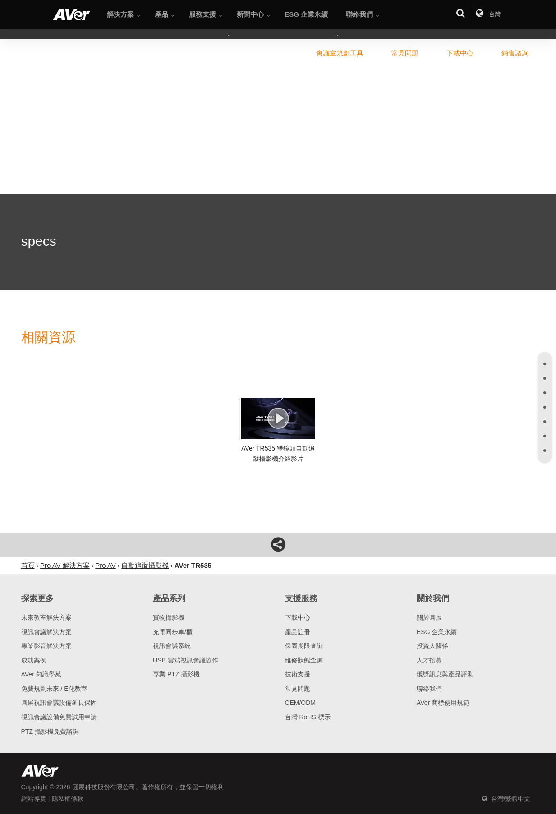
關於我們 (433, 598)
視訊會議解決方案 (46, 631)
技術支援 (297, 674)
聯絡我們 (429, 688)
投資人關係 (432, 645)
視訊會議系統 (172, 645)
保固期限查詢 (304, 645)
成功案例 (33, 660)
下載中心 (297, 617)
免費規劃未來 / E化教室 (54, 688)
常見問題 (297, 688)
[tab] (544, 364)
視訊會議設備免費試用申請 (59, 717)
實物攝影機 (168, 617)
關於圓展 (429, 617)
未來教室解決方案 (46, 617)
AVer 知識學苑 (41, 674)
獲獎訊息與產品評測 (445, 674)
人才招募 (429, 660)
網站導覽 (33, 798)
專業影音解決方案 (46, 645)
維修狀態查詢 (304, 660)
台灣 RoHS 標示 (308, 717)
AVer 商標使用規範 (443, 702)
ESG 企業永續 (437, 631)
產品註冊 (297, 631)
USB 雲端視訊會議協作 (185, 660)
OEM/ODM (300, 702)
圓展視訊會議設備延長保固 (59, 702)
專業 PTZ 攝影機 (176, 674)
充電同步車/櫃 (173, 631)
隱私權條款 (67, 798)
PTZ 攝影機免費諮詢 (50, 731)
